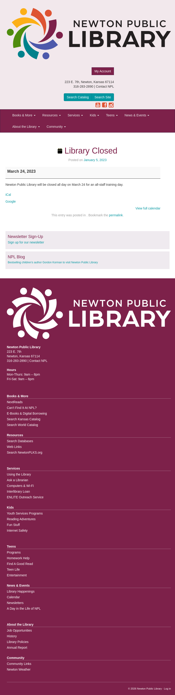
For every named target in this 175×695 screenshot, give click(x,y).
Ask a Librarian (17, 480)
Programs (14, 552)
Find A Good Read (20, 564)
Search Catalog (78, 97)
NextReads (15, 402)
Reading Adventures (21, 519)
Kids (94, 115)
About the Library (26, 126)
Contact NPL (105, 86)
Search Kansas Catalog (23, 419)
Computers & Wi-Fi (20, 486)
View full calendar (148, 208)
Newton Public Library (149, 688)
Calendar (13, 597)
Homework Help (18, 558)
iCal (8, 194)
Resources (51, 115)
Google (10, 201)
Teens (112, 115)
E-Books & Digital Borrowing (27, 413)
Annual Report (17, 647)
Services (75, 115)
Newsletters (15, 603)
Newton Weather (19, 669)
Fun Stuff (13, 525)
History (12, 636)
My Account (103, 71)
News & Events (137, 115)
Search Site (103, 97)
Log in (167, 688)
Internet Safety (17, 530)
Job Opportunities (19, 630)
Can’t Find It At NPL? (22, 408)
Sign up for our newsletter (26, 242)
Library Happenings (20, 591)
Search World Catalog (22, 425)
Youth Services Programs (25, 513)
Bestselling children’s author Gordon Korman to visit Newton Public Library (53, 262)
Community (56, 126)
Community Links (19, 664)
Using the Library (19, 474)
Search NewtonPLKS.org (24, 452)
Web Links (14, 447)
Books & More (24, 115)
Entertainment (17, 575)
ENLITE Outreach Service (25, 497)
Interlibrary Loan (18, 491)
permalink (116, 215)
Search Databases (20, 441)
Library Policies (17, 642)
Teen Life (13, 569)
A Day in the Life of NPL (24, 608)
